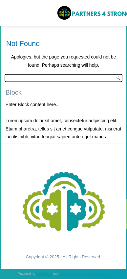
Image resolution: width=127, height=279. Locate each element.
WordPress (44, 274)
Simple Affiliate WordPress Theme (84, 274)
